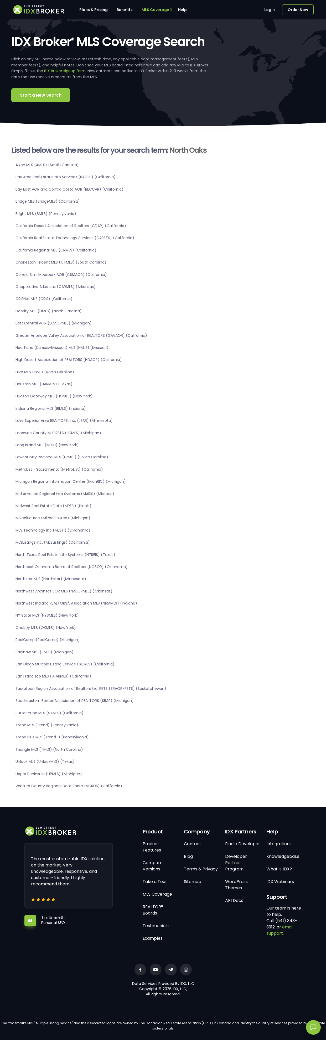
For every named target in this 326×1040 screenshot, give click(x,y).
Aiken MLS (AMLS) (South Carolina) (47, 164)
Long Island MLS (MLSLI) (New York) (47, 445)
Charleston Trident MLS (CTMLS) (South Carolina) (60, 262)
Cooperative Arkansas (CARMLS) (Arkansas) (55, 286)
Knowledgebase (282, 856)
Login (269, 9)
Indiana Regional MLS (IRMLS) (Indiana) (50, 408)
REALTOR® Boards (153, 910)
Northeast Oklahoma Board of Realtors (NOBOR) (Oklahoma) (71, 566)
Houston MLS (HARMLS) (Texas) (44, 384)
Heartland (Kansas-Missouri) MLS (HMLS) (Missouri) (61, 347)
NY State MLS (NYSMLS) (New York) (47, 615)
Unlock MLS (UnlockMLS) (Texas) (45, 761)
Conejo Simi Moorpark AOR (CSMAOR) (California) (61, 274)
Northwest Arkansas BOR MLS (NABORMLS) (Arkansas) (63, 591)
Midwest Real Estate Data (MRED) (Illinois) (53, 505)
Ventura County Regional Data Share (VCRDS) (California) (68, 786)
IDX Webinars (280, 882)
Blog (188, 856)
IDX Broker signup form (65, 70)
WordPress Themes (236, 885)
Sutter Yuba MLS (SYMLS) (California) (49, 713)
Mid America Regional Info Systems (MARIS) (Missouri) (64, 493)
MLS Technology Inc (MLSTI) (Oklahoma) (52, 530)
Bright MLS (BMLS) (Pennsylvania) (45, 213)
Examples (153, 938)
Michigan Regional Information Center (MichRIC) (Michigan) (70, 481)
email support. (279, 930)
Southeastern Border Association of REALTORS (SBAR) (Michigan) (74, 700)
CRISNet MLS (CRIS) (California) (44, 298)
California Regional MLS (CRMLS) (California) (55, 250)
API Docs (234, 900)
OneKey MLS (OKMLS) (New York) (45, 627)
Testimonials (156, 926)
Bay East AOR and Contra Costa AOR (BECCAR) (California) (69, 189)
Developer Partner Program (236, 862)
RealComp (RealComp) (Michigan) (47, 639)
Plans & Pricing (93, 9)
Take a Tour (155, 882)
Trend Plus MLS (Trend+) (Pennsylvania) (52, 737)
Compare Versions (153, 866)
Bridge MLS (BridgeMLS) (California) (47, 201)
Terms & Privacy (201, 869)
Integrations (279, 844)
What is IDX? (279, 869)
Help (182, 9)
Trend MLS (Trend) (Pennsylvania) (46, 725)
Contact (192, 844)
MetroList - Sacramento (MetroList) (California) (59, 469)
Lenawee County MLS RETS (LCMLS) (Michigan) (58, 432)
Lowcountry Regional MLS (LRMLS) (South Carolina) (61, 457)
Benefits (125, 9)
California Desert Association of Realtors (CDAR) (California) (70, 225)
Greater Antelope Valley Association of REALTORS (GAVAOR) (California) (81, 335)
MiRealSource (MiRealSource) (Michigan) (52, 518)
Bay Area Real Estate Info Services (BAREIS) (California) (65, 177)
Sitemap (192, 882)
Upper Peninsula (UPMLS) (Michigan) (48, 773)
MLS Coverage (155, 9)
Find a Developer (242, 844)
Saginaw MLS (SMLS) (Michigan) (44, 652)
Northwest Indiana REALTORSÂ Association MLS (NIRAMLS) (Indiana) (76, 603)
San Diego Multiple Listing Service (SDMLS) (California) (65, 664)
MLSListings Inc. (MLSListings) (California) (52, 542)
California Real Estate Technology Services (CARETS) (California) (74, 237)
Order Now (298, 9)
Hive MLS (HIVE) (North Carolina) (44, 372)
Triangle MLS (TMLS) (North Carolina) (49, 749)
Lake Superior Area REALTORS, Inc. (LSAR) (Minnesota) (64, 420)
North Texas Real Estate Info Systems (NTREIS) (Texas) (65, 554)
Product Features (152, 847)
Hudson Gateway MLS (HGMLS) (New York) (54, 396)
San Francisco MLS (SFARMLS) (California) (53, 676)
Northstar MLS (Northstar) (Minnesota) (50, 578)
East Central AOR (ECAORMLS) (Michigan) (53, 323)
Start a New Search (40, 95)
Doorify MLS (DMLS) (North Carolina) (48, 311)
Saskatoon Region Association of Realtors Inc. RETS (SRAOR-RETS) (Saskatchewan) (90, 688)
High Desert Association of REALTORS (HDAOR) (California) (68, 359)
